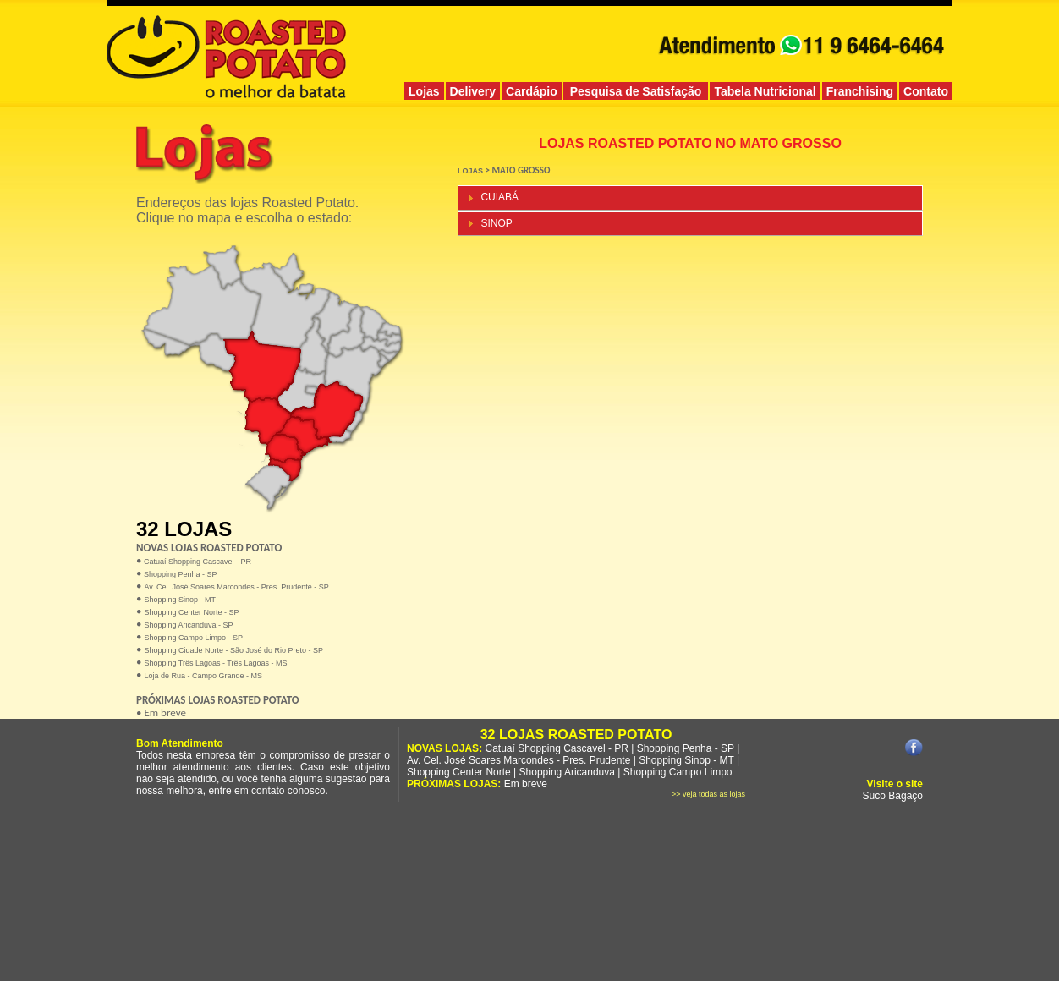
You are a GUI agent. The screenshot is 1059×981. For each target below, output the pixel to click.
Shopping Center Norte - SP (191, 612)
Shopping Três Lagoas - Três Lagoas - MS (215, 663)
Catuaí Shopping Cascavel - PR (196, 561)
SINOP (496, 223)
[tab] (690, 198)
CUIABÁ (499, 197)
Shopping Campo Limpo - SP (193, 637)
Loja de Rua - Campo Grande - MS (203, 675)
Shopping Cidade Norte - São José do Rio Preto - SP (233, 650)
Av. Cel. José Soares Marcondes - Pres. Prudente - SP (236, 587)
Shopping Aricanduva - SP (188, 625)
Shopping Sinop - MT (180, 599)
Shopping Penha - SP (179, 574)
